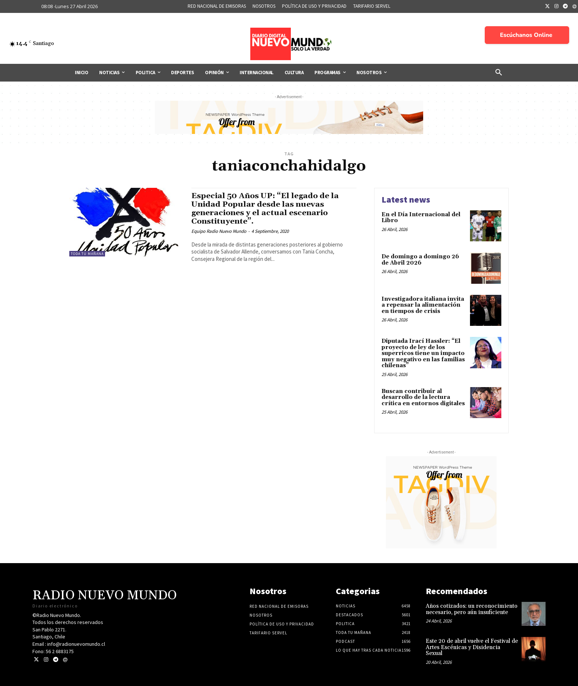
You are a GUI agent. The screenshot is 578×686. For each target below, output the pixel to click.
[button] (499, 73)
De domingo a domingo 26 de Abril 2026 (420, 259)
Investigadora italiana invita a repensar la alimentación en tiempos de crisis (423, 305)
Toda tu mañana (87, 253)
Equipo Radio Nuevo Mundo (218, 231)
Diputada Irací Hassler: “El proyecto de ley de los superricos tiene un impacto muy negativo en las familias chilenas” (423, 353)
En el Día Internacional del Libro (421, 217)
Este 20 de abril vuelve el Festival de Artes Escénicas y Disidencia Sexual (472, 647)
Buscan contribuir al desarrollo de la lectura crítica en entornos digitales (423, 397)
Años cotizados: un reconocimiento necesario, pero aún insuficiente (472, 609)
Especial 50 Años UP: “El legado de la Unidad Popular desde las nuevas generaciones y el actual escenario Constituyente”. (265, 208)
